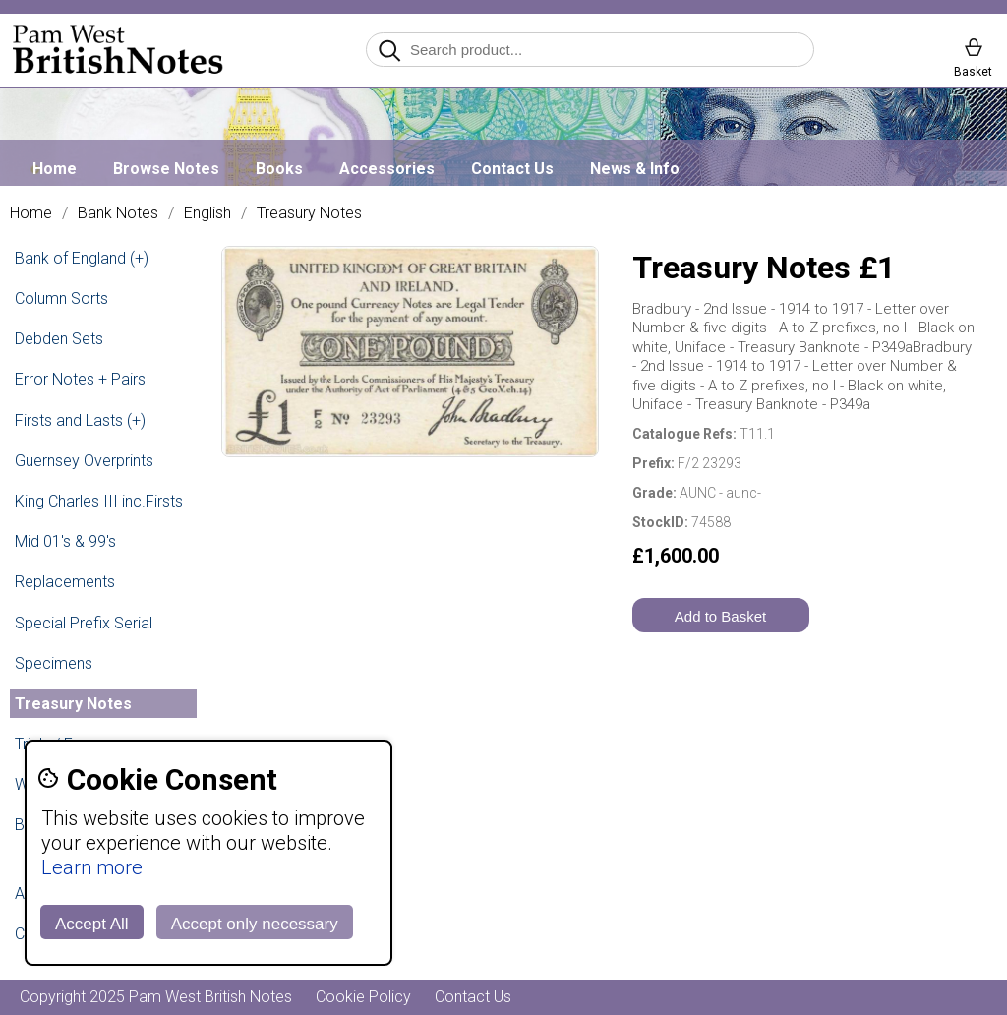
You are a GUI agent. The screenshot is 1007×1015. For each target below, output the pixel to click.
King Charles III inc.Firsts (99, 501)
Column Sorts (61, 298)
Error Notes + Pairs (80, 379)
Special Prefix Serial (83, 623)
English (207, 213)
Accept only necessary (254, 924)
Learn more (92, 867)
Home (54, 168)
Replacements (65, 581)
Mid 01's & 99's (65, 541)
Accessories (387, 168)
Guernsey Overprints (84, 460)
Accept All (92, 924)
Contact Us (512, 168)
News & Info (635, 168)
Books (279, 168)
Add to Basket (720, 616)
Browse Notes (166, 168)
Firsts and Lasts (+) (80, 420)
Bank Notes (118, 213)
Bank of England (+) (81, 258)
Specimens (53, 663)
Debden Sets (59, 338)
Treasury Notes (309, 213)
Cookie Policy (363, 996)
